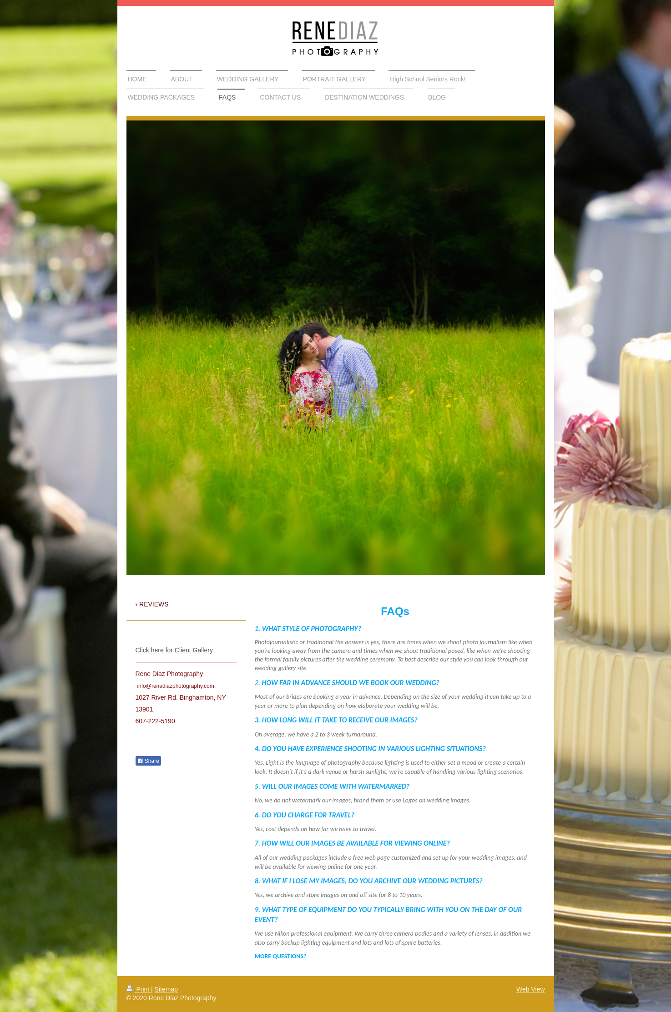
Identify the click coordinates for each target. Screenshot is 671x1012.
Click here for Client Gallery (174, 650)
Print (138, 989)
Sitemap (166, 989)
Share (148, 761)
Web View (530, 989)
